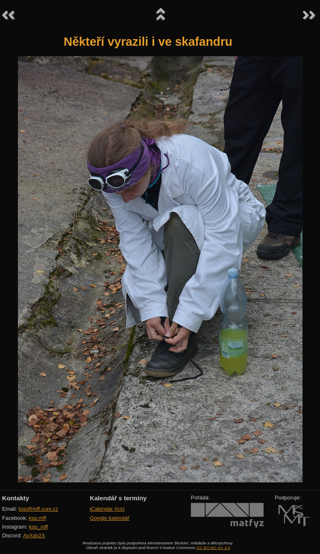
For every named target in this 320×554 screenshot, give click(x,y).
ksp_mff (38, 527)
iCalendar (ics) (107, 509)
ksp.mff (37, 518)
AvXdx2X (34, 535)
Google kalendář (109, 518)
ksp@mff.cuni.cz (38, 509)
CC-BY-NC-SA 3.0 (213, 547)
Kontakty (15, 498)
